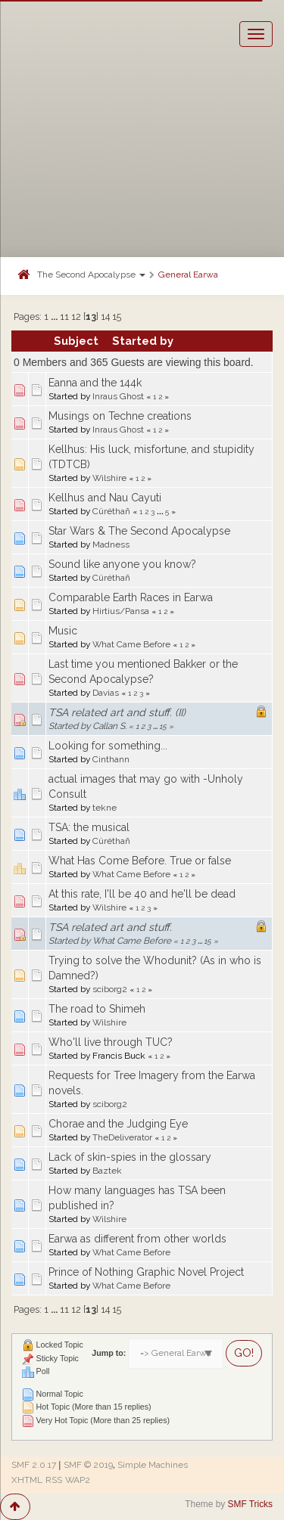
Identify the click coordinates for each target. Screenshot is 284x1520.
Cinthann (111, 759)
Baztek (107, 1170)
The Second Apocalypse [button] (91, 274)
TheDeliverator (122, 1137)
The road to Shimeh (96, 1009)
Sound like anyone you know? (122, 564)
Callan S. (109, 726)
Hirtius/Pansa (120, 611)
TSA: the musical (89, 827)
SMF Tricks (250, 1504)
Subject (76, 340)
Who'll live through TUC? (110, 1042)
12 (76, 316)
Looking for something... (107, 746)
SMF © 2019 (88, 1465)
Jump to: (109, 1352)
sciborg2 (109, 989)
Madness (111, 544)
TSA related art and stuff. (110, 927)
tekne (104, 807)
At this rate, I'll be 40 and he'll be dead (142, 894)
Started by (142, 340)
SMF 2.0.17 (33, 1465)
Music (62, 631)
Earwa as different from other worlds (137, 1239)
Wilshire (109, 478)
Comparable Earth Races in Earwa (130, 597)
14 (105, 316)
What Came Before (131, 644)
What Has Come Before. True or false (139, 861)
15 (116, 316)
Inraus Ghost (118, 396)
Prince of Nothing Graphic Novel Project (146, 1272)
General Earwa (188, 274)
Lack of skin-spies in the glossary (129, 1157)
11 (64, 316)
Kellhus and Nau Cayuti (104, 498)
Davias (105, 692)
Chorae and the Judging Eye (118, 1124)
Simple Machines (152, 1465)
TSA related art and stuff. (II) (117, 712)
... (55, 316)
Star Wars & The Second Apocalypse (139, 531)
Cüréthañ (111, 511)
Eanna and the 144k (95, 383)
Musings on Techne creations (120, 416)
